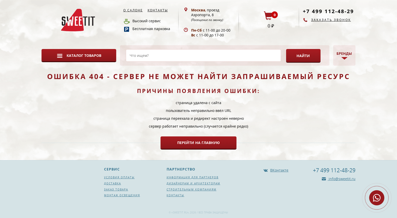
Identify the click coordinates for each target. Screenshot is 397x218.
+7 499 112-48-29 (328, 11)
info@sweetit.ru (341, 178)
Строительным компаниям (191, 189)
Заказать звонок (331, 20)
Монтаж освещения (122, 195)
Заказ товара (116, 189)
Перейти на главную (198, 142)
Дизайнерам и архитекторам (193, 183)
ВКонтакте (279, 170)
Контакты (158, 10)
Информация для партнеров (193, 177)
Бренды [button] (344, 53)
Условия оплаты (119, 177)
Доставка (112, 183)
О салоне (133, 10)
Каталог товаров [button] (84, 55)
